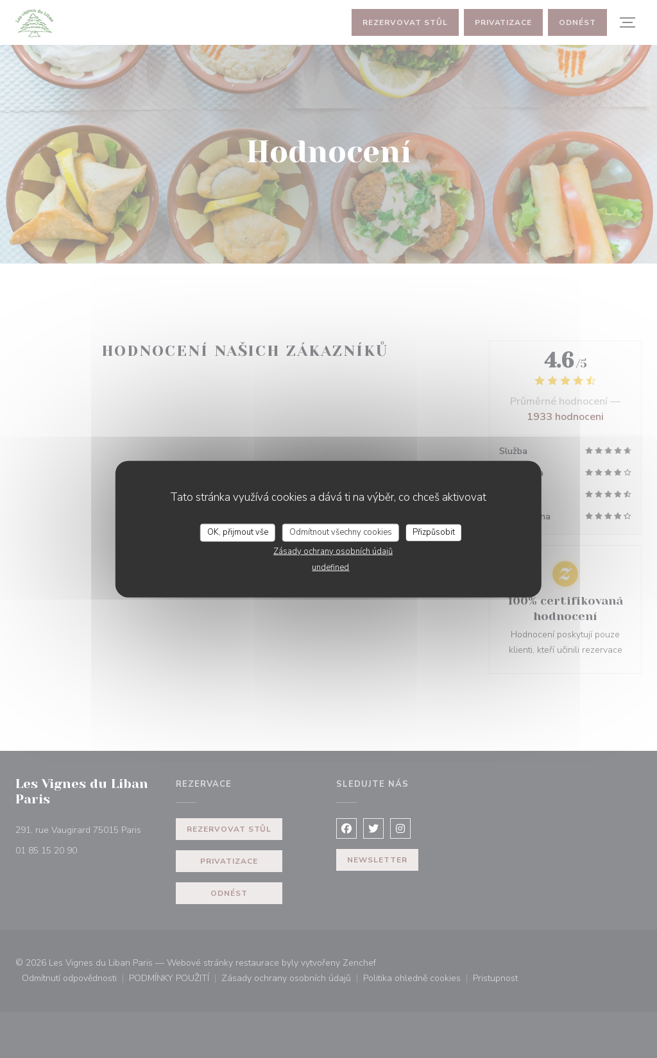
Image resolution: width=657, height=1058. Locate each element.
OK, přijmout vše (237, 532)
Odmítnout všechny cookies (340, 532)
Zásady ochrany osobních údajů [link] (333, 551)
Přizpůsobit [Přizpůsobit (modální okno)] (434, 532)
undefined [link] (330, 567)
